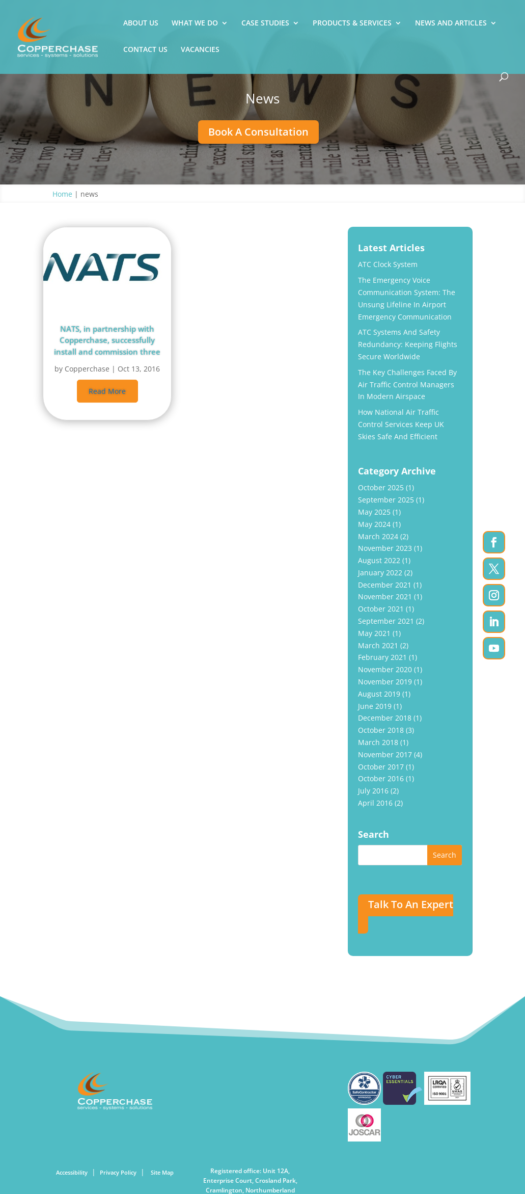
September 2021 (386, 621)
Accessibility (72, 1172)
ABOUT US (140, 23)
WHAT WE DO (195, 23)
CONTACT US (145, 50)
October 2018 (381, 730)
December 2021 (384, 585)
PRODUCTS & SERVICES (352, 23)
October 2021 (381, 609)
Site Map (162, 1172)
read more (107, 391)
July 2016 (373, 790)
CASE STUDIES (265, 23)
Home (62, 194)
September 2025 (386, 500)
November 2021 (385, 596)
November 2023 (385, 548)
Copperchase (87, 369)
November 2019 (385, 681)
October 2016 (381, 778)
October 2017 (381, 767)
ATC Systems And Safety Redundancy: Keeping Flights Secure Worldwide (407, 344)
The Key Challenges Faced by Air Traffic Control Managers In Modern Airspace (407, 384)
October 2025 (381, 487)
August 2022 (379, 560)
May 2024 (374, 524)
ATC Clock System (388, 264)
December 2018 (384, 718)
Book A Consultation (258, 132)
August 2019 (379, 694)
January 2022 (380, 572)
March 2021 (378, 645)
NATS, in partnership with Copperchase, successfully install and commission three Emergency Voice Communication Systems (107, 340)
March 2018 (378, 742)
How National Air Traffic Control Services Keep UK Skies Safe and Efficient (401, 424)
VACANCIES (200, 50)
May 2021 (374, 633)
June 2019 (375, 706)
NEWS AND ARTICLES (451, 23)
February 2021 (382, 657)
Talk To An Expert (410, 904)
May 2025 (374, 512)
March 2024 (378, 536)
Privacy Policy (118, 1172)
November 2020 (385, 669)
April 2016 (375, 803)
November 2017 (385, 754)
